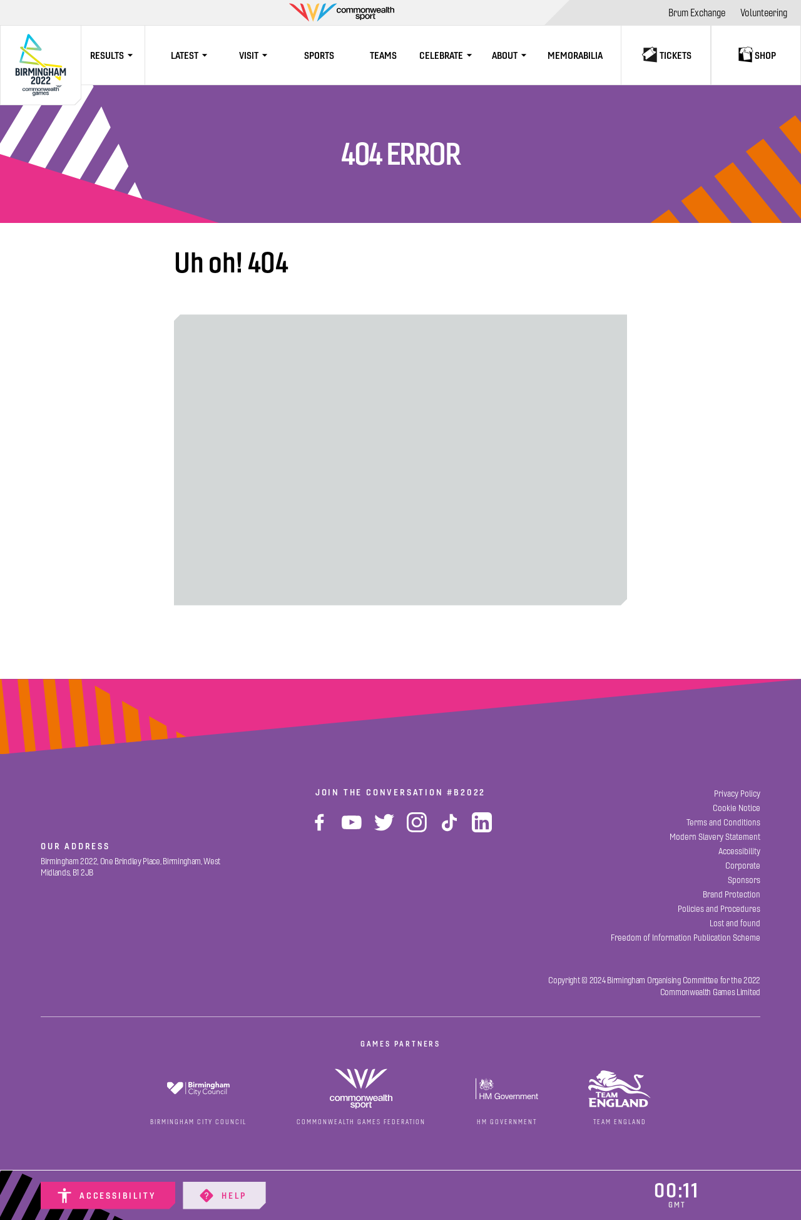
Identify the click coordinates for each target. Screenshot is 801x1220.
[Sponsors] (744, 880)
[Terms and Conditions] (723, 822)
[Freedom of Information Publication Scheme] (685, 938)
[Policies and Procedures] (719, 909)
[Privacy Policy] (737, 794)
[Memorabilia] (575, 55)
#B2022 (466, 792)
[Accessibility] (108, 1195)
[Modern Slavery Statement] (715, 837)
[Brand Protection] (731, 894)
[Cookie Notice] (736, 808)
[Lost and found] (735, 923)
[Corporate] (742, 866)
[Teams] (383, 55)
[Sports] (319, 55)
